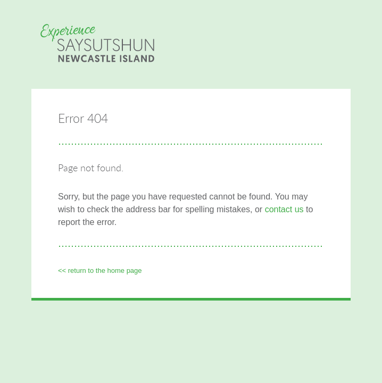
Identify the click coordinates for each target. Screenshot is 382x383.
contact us (284, 209)
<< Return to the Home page (100, 270)
